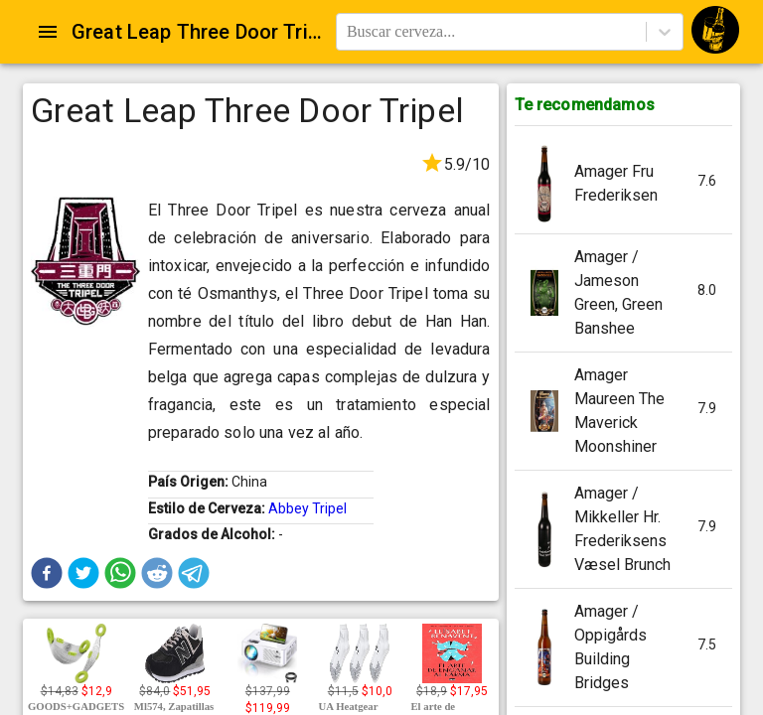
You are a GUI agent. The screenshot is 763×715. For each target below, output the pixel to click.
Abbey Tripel (307, 508)
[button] (47, 573)
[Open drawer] (48, 32)
